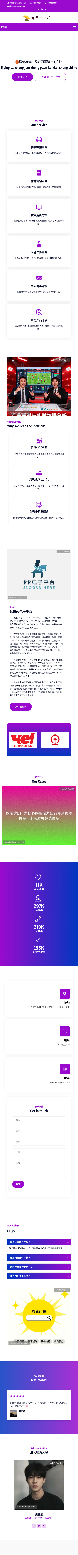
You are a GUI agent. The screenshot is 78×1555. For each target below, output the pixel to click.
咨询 (49, 76)
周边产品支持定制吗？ (21, 1266)
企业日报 (22, 76)
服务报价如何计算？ (20, 1257)
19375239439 (50, 3)
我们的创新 (20, 706)
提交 (18, 1184)
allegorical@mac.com (16, 6)
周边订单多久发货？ (20, 1242)
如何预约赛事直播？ (20, 1275)
